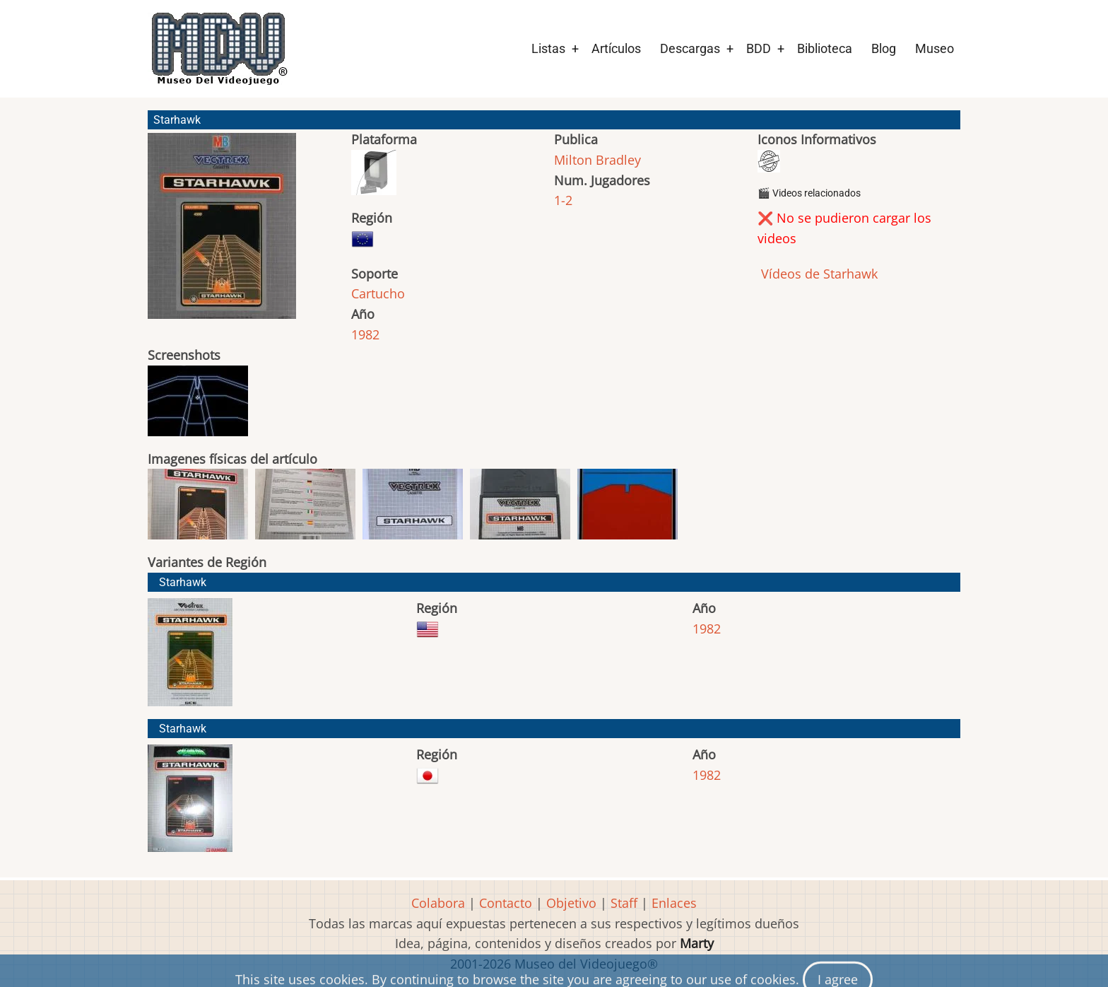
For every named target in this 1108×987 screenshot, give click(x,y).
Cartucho (378, 293)
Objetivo (571, 902)
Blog (883, 48)
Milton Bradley (597, 159)
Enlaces (674, 902)
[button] (222, 232)
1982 (365, 334)
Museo (934, 48)
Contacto (505, 902)
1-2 (563, 200)
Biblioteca (824, 48)
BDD (758, 48)
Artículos (616, 48)
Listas (548, 48)
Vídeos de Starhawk (818, 273)
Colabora (438, 902)
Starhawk (182, 582)
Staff (624, 902)
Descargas (690, 48)
